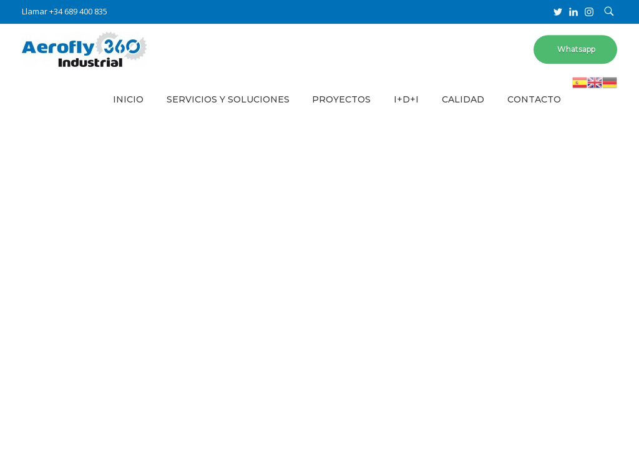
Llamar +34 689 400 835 (64, 11)
